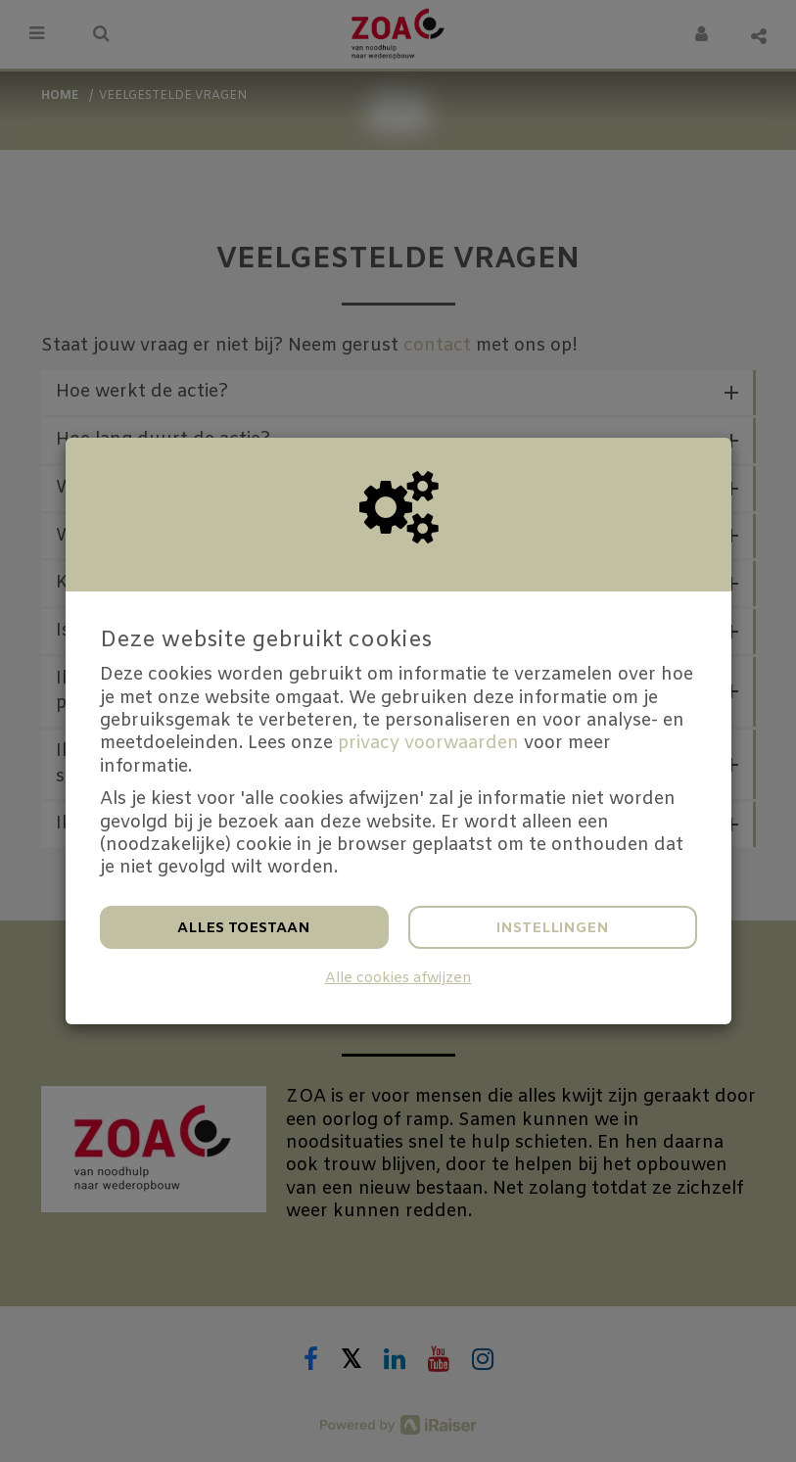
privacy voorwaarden (428, 743)
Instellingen (552, 928)
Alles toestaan (243, 928)
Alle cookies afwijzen (398, 978)
